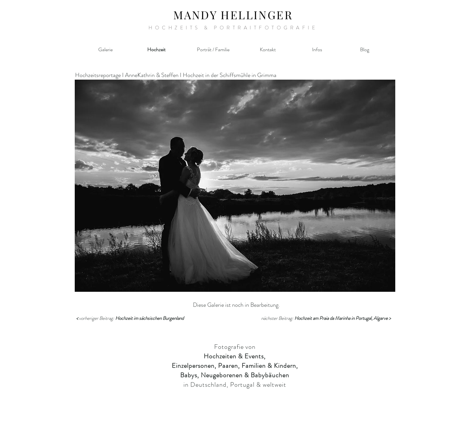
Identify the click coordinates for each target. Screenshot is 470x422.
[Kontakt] (267, 49)
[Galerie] (105, 49)
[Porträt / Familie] (213, 49)
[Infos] (317, 49)
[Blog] (364, 49)
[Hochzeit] (156, 49)
